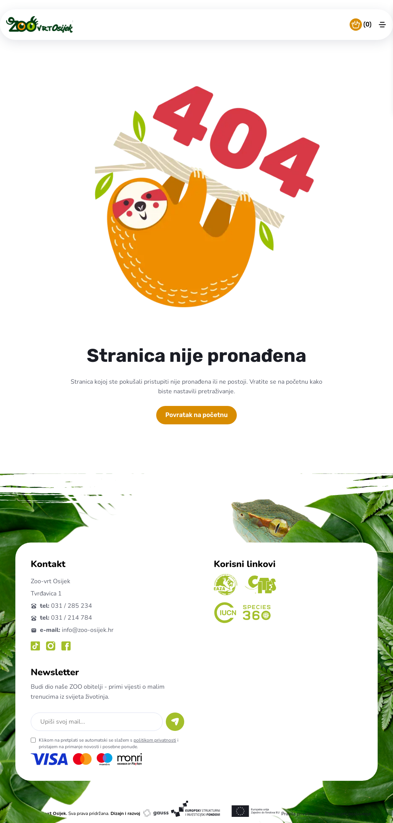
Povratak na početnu (196, 415)
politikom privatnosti (155, 740)
